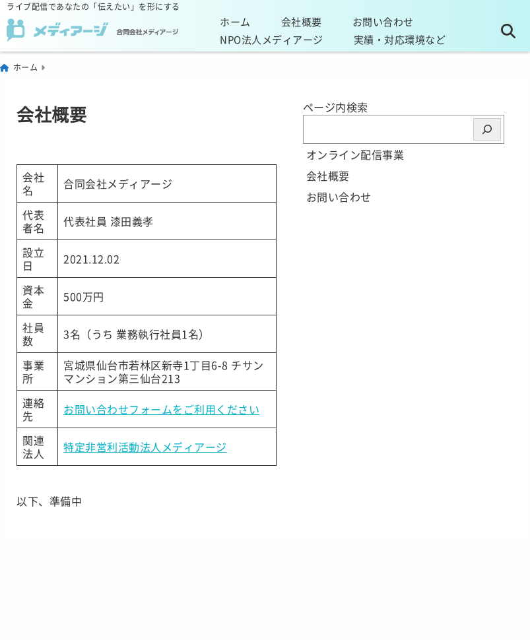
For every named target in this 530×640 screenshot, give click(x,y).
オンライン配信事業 (355, 154)
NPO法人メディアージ (271, 39)
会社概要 (301, 21)
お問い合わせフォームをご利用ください (161, 409)
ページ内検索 (335, 107)
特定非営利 (90, 447)
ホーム (235, 21)
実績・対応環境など (400, 39)
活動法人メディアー (167, 447)
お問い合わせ (383, 21)
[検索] (487, 129)
